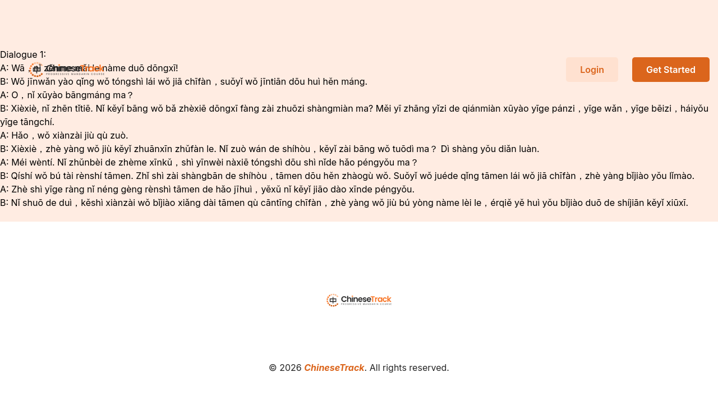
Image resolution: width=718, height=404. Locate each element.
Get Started (671, 69)
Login (592, 69)
